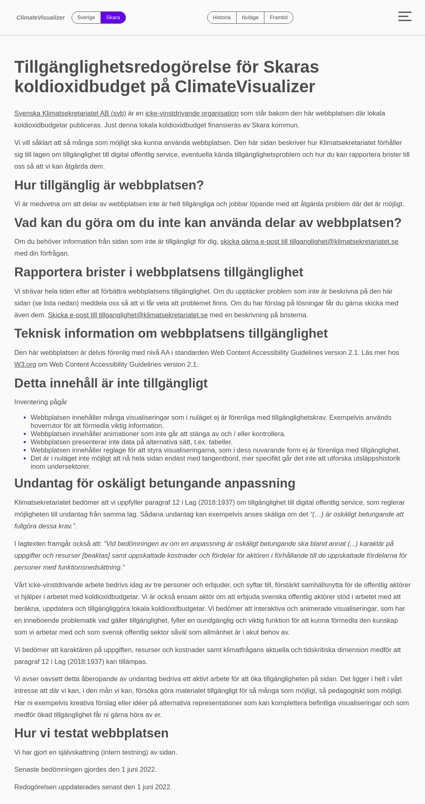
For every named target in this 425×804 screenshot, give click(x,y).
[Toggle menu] (405, 17)
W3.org (25, 364)
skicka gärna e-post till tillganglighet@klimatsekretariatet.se (309, 241)
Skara (113, 17)
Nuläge (250, 17)
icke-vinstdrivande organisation (192, 113)
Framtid (279, 17)
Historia (222, 17)
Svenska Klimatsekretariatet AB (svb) (70, 113)
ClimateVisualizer (40, 17)
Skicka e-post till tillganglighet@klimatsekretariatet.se (128, 315)
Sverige (86, 17)
